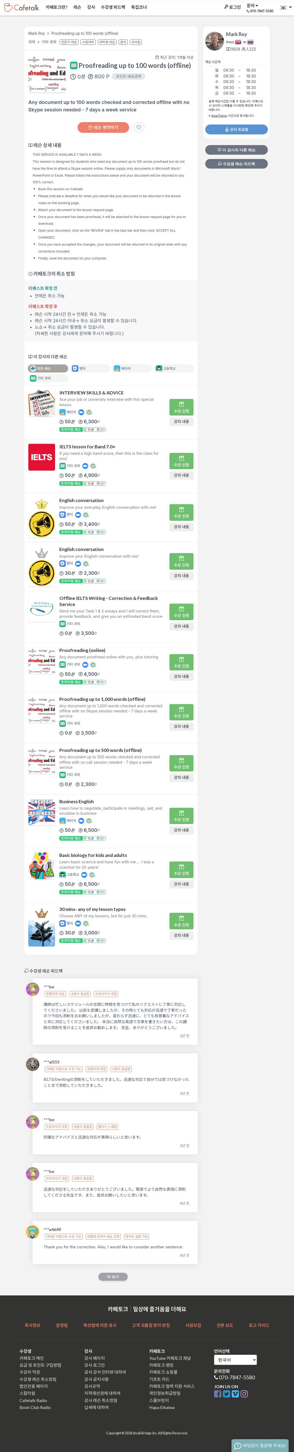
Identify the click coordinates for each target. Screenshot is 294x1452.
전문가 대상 (69, 42)
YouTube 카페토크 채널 (170, 1358)
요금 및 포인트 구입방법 (40, 1365)
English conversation (81, 500)
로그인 (232, 7)
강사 (90, 7)
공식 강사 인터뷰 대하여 (105, 1372)
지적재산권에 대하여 (102, 1393)
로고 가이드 (259, 1325)
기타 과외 (49, 42)
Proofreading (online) (82, 650)
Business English (76, 801)
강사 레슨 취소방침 (101, 1400)
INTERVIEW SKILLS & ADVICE (91, 392)
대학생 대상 (107, 42)
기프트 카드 (159, 1379)
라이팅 (135, 42)
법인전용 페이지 (34, 1386)
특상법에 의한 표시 (100, 1325)
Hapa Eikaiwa (162, 1407)
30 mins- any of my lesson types (92, 909)
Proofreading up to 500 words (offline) (100, 750)
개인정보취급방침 (165, 1393)
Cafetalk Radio (33, 1400)
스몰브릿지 (159, 1400)
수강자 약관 (30, 1372)
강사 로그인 (94, 1365)
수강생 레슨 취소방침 (38, 1379)
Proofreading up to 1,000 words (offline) (102, 699)
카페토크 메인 (32, 1358)
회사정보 (32, 1325)
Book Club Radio (35, 1407)
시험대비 (88, 42)
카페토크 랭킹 (161, 1365)
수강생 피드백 (112, 7)
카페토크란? (56, 7)
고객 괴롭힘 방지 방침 (151, 1325)
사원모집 (193, 1325)
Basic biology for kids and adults (93, 855)
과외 (32, 42)
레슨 (77, 7)
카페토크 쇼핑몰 (163, 1372)
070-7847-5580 (237, 1377)
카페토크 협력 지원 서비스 (172, 1386)
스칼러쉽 (27, 1393)
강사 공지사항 (96, 1379)
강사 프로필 (236, 129)
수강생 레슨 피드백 (236, 164)
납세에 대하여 (96, 1407)
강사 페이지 (94, 1358)
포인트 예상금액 (128, 76)
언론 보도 (225, 1325)
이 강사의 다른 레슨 (237, 150)
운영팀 (62, 1325)
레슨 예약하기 (103, 127)
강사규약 (92, 1386)
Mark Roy (36, 33)
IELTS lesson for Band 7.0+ (87, 446)
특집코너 (138, 7)
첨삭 (123, 42)
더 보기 (113, 1277)
